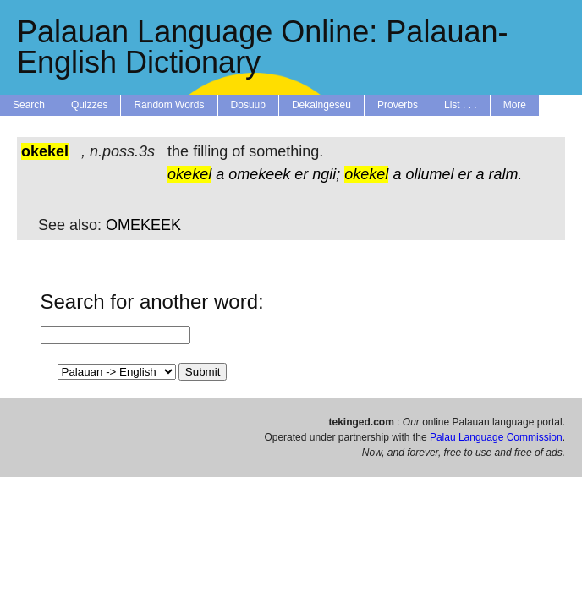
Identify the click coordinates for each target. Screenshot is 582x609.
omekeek (259, 174)
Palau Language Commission (496, 437)
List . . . (460, 105)
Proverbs (397, 105)
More (514, 105)
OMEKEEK (143, 225)
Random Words (169, 105)
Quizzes (89, 105)
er (301, 174)
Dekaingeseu (321, 105)
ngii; (326, 174)
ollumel (429, 174)
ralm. (506, 174)
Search (29, 105)
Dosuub (248, 105)
